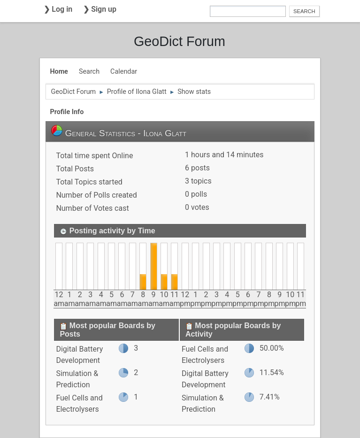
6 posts (197, 167)
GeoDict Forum (179, 41)
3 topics (198, 181)
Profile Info (67, 112)
